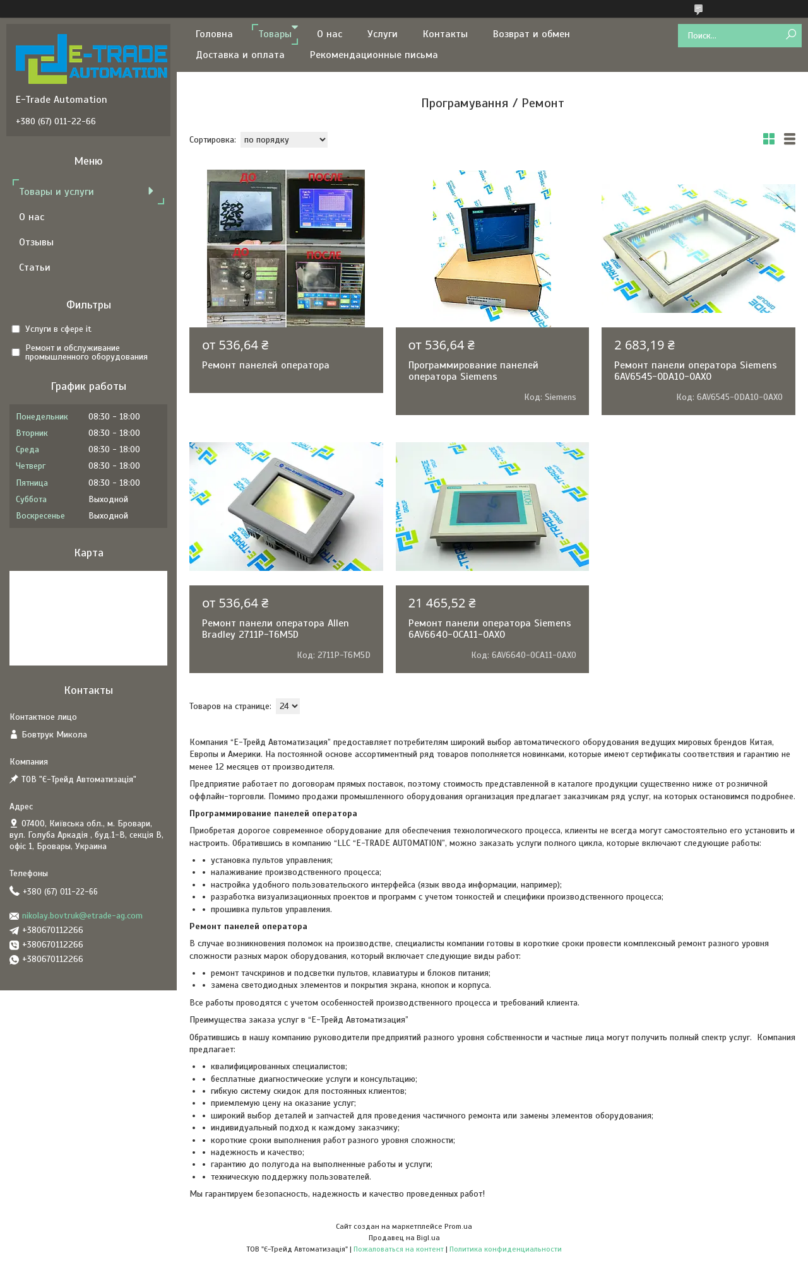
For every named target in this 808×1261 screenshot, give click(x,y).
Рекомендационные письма (374, 55)
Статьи (34, 267)
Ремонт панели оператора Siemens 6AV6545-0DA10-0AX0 (695, 371)
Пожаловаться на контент (399, 1249)
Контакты (445, 34)
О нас (329, 34)
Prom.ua (458, 1226)
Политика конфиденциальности (505, 1249)
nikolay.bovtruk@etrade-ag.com (82, 915)
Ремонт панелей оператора (266, 365)
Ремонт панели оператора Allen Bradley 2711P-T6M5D (275, 629)
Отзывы (36, 242)
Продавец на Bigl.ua (404, 1237)
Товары (275, 34)
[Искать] (791, 35)
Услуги (382, 34)
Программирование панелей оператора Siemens (473, 371)
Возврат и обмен (531, 34)
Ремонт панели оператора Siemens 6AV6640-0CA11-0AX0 (489, 629)
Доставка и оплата (240, 55)
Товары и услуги (56, 191)
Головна (214, 34)
